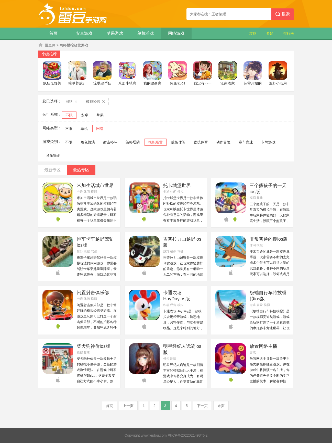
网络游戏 (176, 33)
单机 (84, 129)
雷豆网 (50, 45)
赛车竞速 (246, 142)
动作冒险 (223, 142)
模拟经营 (155, 142)
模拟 (94, 191)
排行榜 (288, 33)
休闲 (87, 191)
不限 (69, 115)
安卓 (84, 115)
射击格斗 (110, 142)
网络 (99, 129)
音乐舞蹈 (53, 155)
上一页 (128, 406)
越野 (80, 251)
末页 (221, 406)
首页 (53, 33)
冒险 (260, 305)
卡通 (80, 191)
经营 (173, 305)
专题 (269, 33)
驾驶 (94, 251)
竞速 (253, 305)
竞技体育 (201, 142)
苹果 (100, 115)
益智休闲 (178, 142)
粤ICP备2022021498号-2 (188, 435)
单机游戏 (145, 33)
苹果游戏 (115, 33)
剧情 (173, 358)
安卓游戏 (84, 33)
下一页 (202, 406)
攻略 (253, 33)
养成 (253, 352)
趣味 (260, 198)
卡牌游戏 (268, 142)
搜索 (282, 14)
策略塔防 (133, 142)
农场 (166, 305)
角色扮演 (88, 142)
